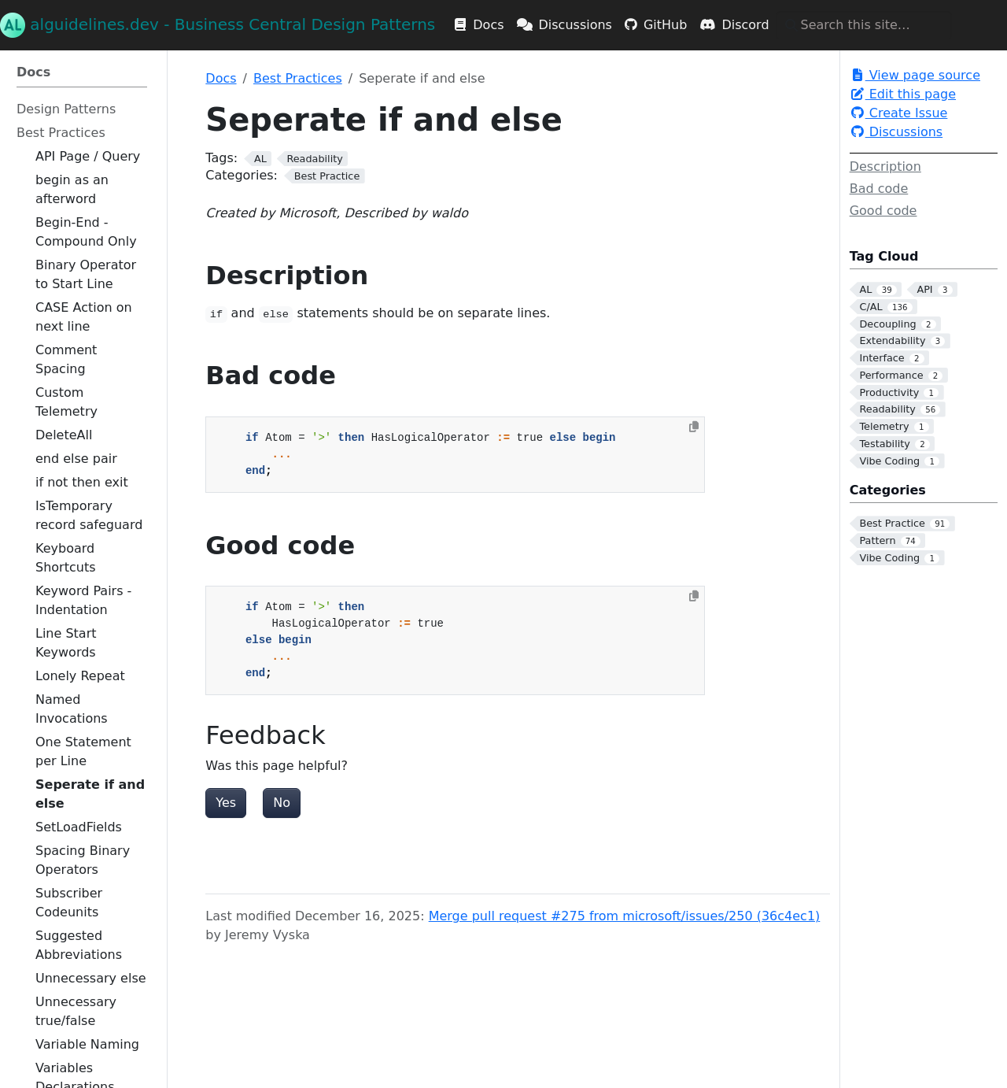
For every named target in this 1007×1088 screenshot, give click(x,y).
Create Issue (899, 112)
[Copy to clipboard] (694, 426)
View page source (915, 75)
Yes (226, 802)
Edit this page (903, 94)
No (281, 802)
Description (885, 166)
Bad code (879, 188)
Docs (220, 78)
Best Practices (297, 78)
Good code (883, 210)
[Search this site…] (864, 25)
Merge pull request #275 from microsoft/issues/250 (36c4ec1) (625, 916)
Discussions (896, 131)
